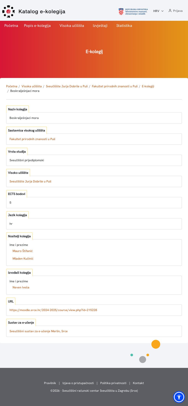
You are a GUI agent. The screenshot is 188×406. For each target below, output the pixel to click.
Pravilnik (50, 383)
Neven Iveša (21, 287)
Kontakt (138, 383)
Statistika (124, 25)
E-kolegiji (148, 86)
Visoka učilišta (71, 25)
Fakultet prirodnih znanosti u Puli (115, 86)
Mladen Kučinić (23, 259)
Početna (11, 25)
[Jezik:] (158, 11)
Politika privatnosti (113, 383)
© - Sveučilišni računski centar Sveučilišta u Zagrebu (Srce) (94, 391)
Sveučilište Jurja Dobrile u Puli (67, 86)
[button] (175, 11)
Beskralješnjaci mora (24, 91)
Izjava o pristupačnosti (78, 383)
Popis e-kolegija (37, 25)
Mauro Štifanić (23, 251)
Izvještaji (100, 25)
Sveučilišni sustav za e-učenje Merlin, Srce (39, 331)
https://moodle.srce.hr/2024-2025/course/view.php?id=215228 (53, 310)
